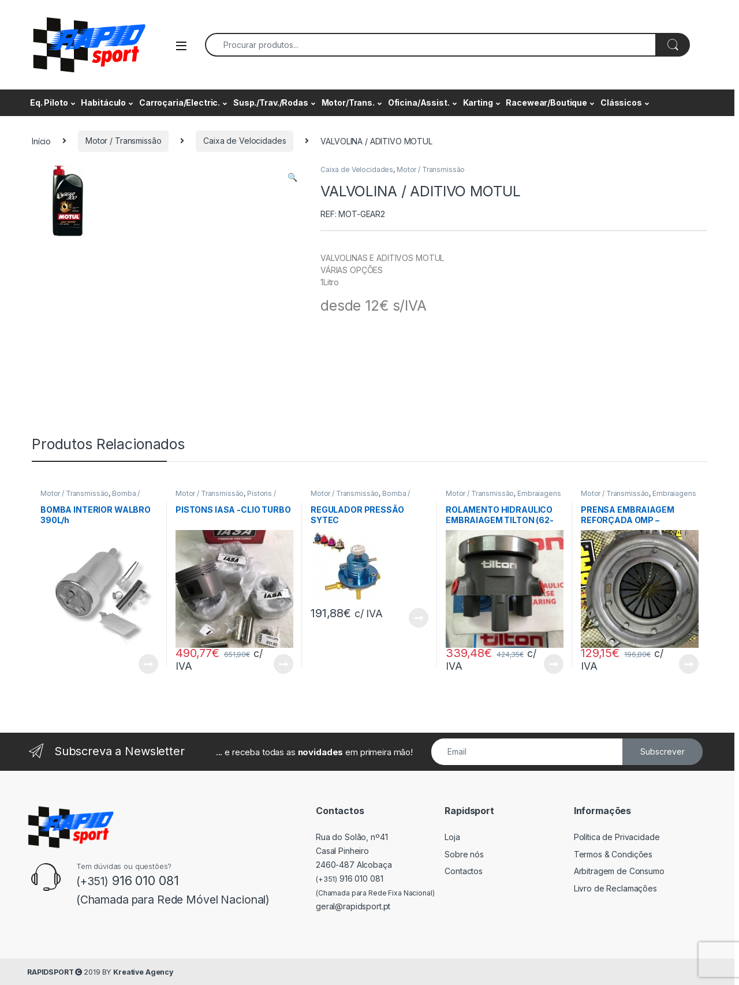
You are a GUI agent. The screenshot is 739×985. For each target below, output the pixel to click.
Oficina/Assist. (419, 102)
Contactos (464, 871)
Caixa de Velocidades (244, 140)
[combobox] (430, 45)
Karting (478, 102)
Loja (452, 837)
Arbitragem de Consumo (619, 871)
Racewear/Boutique (546, 102)
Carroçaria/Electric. (179, 102)
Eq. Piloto (49, 102)
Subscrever (662, 751)
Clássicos (621, 102)
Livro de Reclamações (615, 888)
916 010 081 (349, 878)
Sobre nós (464, 854)
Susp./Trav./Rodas (270, 102)
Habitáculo (103, 102)
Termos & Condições (613, 854)
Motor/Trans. (348, 102)
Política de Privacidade (617, 837)
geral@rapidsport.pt (353, 906)
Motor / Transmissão (123, 140)
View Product (148, 664)
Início (41, 140)
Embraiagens (539, 493)
